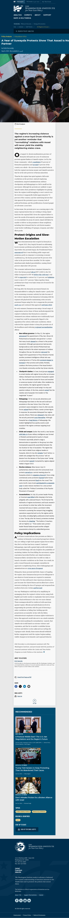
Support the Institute (30, 895)
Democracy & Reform (39, 811)
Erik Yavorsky (8, 48)
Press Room (18, 870)
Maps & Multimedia (22, 18)
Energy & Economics (39, 24)
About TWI (18, 895)
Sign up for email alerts (27, 829)
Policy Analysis (6, 36)
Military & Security (26, 24)
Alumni (41, 895)
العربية (21, 51)
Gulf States (29, 27)
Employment (17, 915)
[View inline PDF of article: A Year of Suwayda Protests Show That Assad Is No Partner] (35, 677)
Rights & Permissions (39, 915)
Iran (15, 27)
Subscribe (18, 872)
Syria (17, 820)
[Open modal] (25, 31)
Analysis (18, 15)
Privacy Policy (27, 915)
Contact (17, 868)
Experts (28, 15)
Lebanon (21, 27)
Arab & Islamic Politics (23, 811)
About (38, 15)
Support (47, 15)
